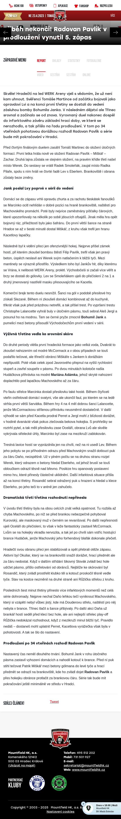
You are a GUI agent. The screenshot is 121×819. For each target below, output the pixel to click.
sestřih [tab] (71, 75)
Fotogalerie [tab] (94, 61)
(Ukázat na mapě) (21, 765)
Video (40, 75)
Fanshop (81, 5)
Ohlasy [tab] (56, 61)
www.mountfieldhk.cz (88, 770)
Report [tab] (41, 61)
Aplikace (60, 5)
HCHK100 (16, 5)
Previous (5, 32)
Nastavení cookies (60, 812)
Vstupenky (38, 5)
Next (115, 32)
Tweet (54, 701)
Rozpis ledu (103, 5)
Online (87, 75)
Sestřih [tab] (55, 75)
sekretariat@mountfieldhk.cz (86, 765)
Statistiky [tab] (74, 61)
